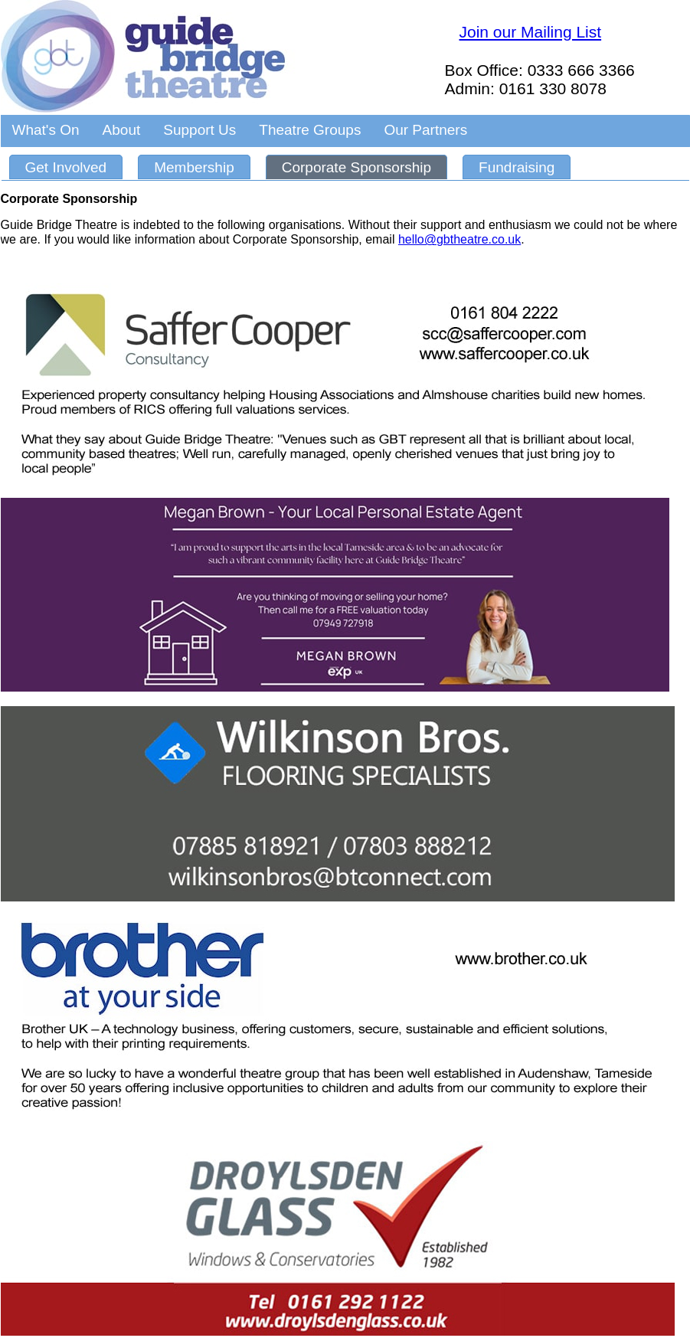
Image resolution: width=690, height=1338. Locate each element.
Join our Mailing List (530, 32)
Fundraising (516, 167)
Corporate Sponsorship (356, 167)
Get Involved (66, 167)
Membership (194, 167)
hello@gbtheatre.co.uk (459, 239)
